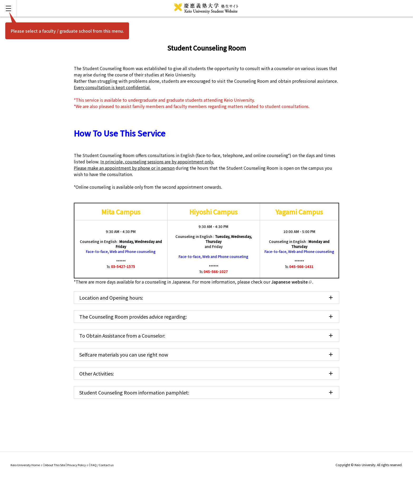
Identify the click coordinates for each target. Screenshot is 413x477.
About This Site (55, 465)
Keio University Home (26, 465)
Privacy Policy (77, 465)
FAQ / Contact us (102, 465)
